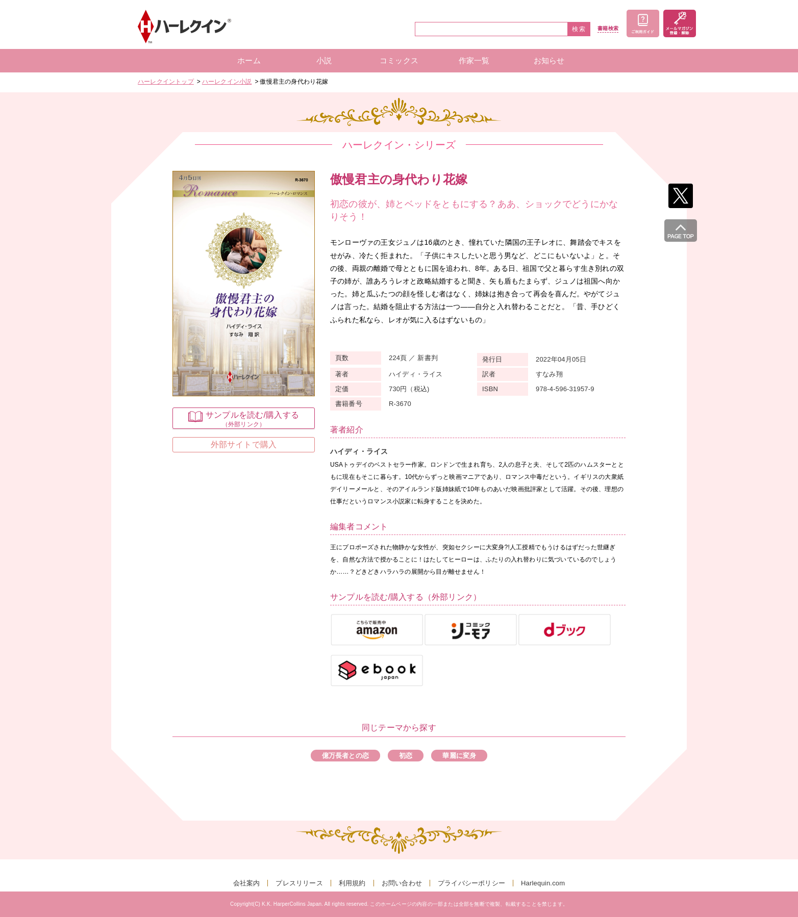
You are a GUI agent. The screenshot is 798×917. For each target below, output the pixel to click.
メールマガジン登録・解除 (679, 23)
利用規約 (352, 883)
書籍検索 (607, 28)
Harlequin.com (543, 883)
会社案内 (246, 883)
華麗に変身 (459, 755)
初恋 (405, 755)
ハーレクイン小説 (227, 81)
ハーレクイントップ (166, 81)
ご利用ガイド (643, 23)
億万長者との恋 (345, 755)
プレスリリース (299, 883)
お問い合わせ (402, 883)
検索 (579, 29)
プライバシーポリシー (471, 883)
